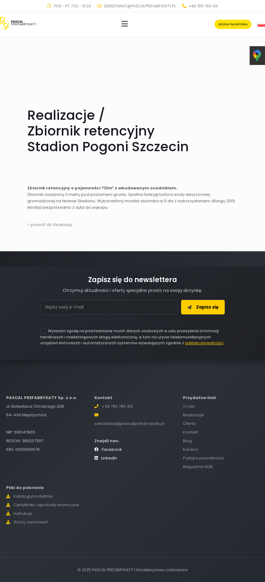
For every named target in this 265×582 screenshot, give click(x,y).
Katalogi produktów (29, 496)
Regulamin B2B (198, 467)
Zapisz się (203, 307)
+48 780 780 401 (117, 406)
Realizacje (193, 415)
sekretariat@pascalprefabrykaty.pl (129, 423)
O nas (189, 406)
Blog (187, 441)
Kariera (190, 449)
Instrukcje (19, 513)
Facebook (108, 449)
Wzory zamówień (27, 522)
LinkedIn (105, 458)
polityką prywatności (204, 343)
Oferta (189, 423)
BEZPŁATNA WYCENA (233, 24)
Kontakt (190, 432)
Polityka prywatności (203, 458)
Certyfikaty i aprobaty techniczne (42, 505)
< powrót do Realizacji (49, 225)
